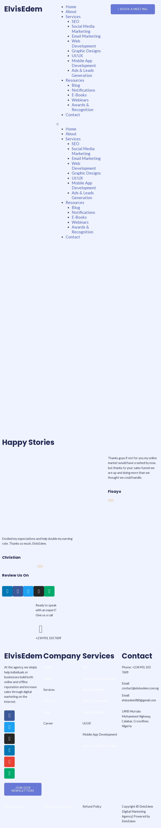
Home (71, 6)
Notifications (83, 90)
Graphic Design (93, 712)
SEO (75, 21)
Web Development (84, 43)
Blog (76, 85)
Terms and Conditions (58, 806)
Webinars (80, 99)
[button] (80, 124)
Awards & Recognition (82, 107)
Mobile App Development (84, 63)
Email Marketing (86, 36)
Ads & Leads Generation (83, 73)
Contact (73, 114)
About (71, 11)
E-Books (79, 94)
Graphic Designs (86, 50)
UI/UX (77, 55)
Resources (75, 80)
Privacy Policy (13, 806)
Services (73, 16)
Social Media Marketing (83, 28)
